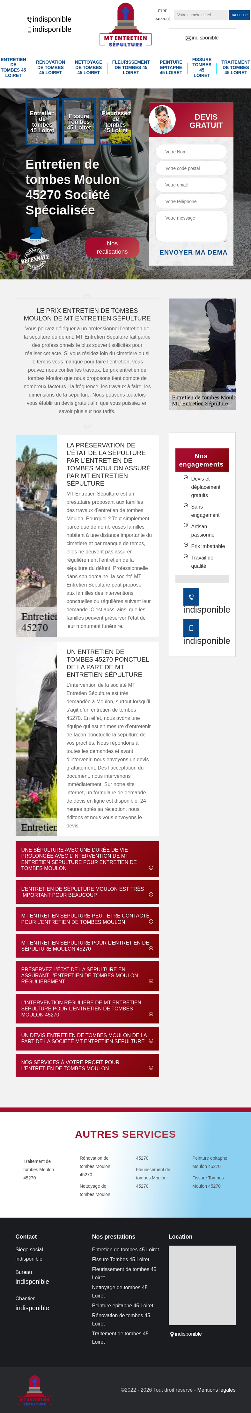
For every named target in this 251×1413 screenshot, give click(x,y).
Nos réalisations (112, 247)
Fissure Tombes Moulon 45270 (208, 1181)
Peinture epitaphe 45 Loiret (170, 67)
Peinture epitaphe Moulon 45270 (209, 1162)
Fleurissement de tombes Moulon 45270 (153, 1177)
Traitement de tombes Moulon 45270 (39, 1169)
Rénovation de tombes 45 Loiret (51, 67)
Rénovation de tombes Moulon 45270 (95, 1166)
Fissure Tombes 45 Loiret (201, 67)
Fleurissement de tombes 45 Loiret (131, 67)
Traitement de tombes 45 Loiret (234, 67)
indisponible (48, 19)
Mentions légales (216, 1389)
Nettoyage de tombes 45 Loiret (89, 67)
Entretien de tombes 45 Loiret (14, 67)
